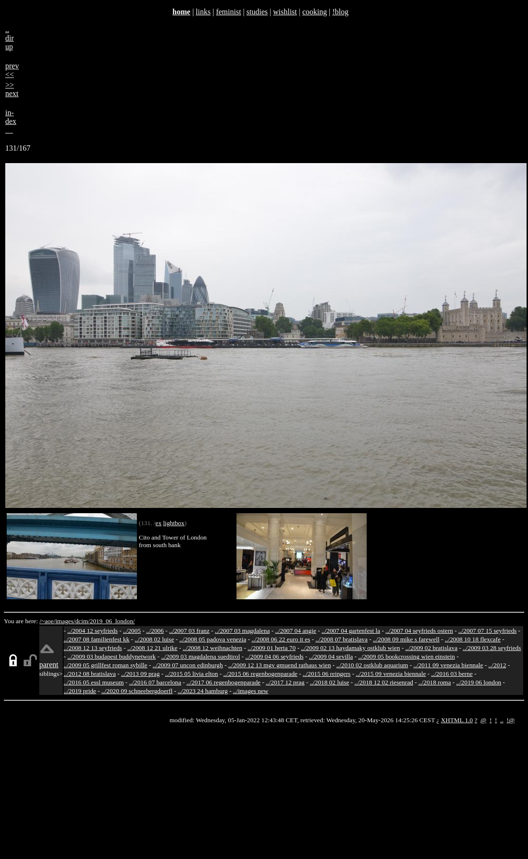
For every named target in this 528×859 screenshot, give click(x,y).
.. (502, 720)
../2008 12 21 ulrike (152, 647)
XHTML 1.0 (457, 720)
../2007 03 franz (189, 630)
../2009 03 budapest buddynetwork (111, 656)
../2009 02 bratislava (431, 647)
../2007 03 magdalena (242, 630)
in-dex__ (10, 121)
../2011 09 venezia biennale (448, 665)
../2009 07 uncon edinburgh (188, 665)
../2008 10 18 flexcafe (473, 639)
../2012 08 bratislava (90, 673)
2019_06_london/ (112, 621)
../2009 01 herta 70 (271, 647)
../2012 (497, 665)
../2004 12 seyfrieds (92, 630)
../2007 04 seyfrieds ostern (419, 630)
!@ (510, 720)
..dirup (9, 38)
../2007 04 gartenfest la (351, 630)
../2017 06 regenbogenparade (224, 682)
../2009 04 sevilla (331, 656)
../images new (251, 690)
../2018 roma (434, 682)
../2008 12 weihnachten (212, 647)
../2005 (132, 630)
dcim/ (82, 621)
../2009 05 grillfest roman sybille (105, 665)
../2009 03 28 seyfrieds (492, 647)
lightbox (173, 523)
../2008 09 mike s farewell (406, 639)
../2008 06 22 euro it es (280, 639)
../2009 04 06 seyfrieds (274, 656)
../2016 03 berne (452, 673)
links (203, 12)
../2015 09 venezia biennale (391, 673)
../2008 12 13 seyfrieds (93, 647)
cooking (314, 12)
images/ (65, 621)
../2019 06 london (478, 682)
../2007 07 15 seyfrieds (487, 630)
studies (257, 12)
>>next (12, 89)
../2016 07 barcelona (155, 682)
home (181, 12)
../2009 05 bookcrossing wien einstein (406, 656)
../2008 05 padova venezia (213, 639)
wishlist (285, 12)
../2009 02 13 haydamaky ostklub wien (350, 647)
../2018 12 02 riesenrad (383, 682)
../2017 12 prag (285, 682)
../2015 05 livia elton (191, 673)
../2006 (155, 630)
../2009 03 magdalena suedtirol (200, 656)
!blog (340, 12)
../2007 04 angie (295, 630)
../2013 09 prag (140, 673)
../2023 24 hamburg (203, 690)
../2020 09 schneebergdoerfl (137, 690)
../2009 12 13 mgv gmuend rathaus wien (279, 665)
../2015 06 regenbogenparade (261, 673)
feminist (228, 12)
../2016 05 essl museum (94, 682)
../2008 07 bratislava (341, 639)
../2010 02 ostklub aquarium (372, 665)
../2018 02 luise (329, 682)
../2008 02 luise (154, 639)
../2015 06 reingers (326, 673)
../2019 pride (80, 690)
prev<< (12, 70)
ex (159, 523)
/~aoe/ (48, 621)
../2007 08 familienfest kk (96, 639)
